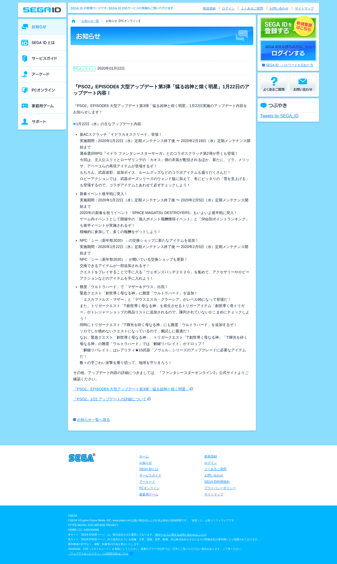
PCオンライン (149, 488)
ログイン (228, 8)
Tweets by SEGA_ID (279, 116)
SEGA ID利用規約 (217, 482)
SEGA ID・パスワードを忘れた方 (289, 65)
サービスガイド (150, 475)
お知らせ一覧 (90, 20)
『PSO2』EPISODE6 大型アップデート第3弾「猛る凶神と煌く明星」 (131, 389)
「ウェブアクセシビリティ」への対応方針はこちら (98, 553)
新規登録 (209, 8)
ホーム (144, 456)
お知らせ (145, 463)
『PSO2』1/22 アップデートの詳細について (110, 399)
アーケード (147, 482)
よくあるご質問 (252, 8)
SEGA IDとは (148, 469)
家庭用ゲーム (148, 494)
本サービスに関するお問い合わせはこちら (181, 534)
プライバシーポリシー (220, 488)
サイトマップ (304, 8)
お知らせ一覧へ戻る (93, 419)
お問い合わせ (279, 8)
